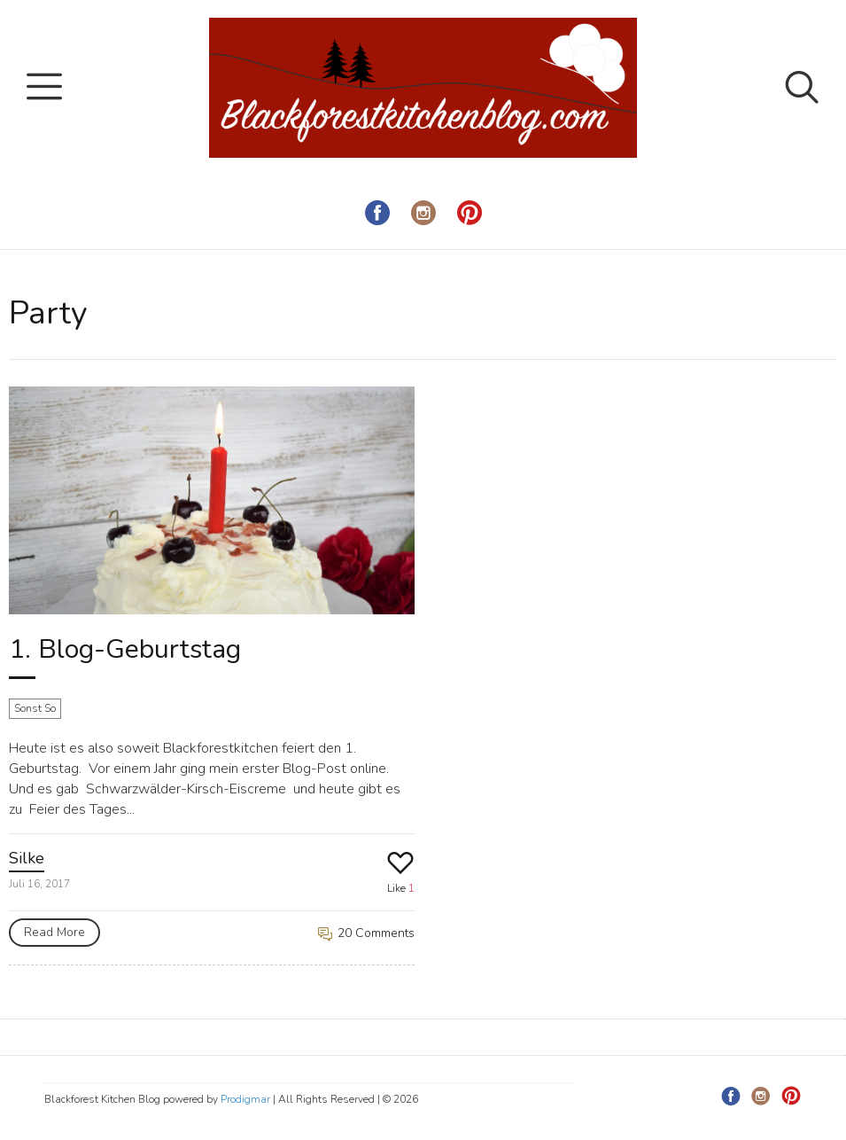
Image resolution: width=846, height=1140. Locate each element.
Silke (26, 858)
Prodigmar (245, 1099)
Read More (54, 932)
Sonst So (35, 708)
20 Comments (366, 933)
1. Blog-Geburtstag (125, 649)
